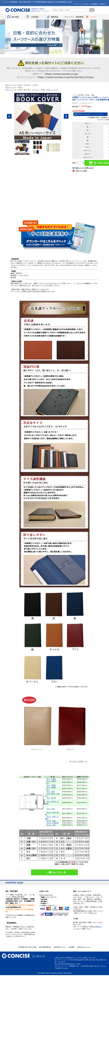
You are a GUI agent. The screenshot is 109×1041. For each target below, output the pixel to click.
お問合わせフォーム (84, 947)
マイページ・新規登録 (74, 17)
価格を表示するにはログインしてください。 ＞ (90, 114)
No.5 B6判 (51, 792)
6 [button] (61, 56)
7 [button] (65, 56)
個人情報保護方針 (45, 947)
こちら (95, 913)
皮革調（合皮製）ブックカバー (50, 89)
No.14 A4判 (51, 825)
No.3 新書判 (51, 785)
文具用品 (35, 17)
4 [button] (54, 56)
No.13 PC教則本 (53, 823)
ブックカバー (35, 89)
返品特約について (60, 947)
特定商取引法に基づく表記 (27, 947)
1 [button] (44, 56)
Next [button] (66, 116)
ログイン (77, 4)
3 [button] (51, 56)
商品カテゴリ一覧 (11, 85)
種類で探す (27, 89)
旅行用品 (15, 17)
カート (93, 17)
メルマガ (85, 4)
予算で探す (27, 85)
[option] (54, 37)
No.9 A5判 (51, 809)
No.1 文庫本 (51, 779)
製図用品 (54, 17)
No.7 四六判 (51, 798)
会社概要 (94, 4)
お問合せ (103, 4)
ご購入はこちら (54, 872)
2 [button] (47, 56)
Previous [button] (9, 116)
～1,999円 (35, 85)
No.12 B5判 (51, 821)
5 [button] (58, 56)
